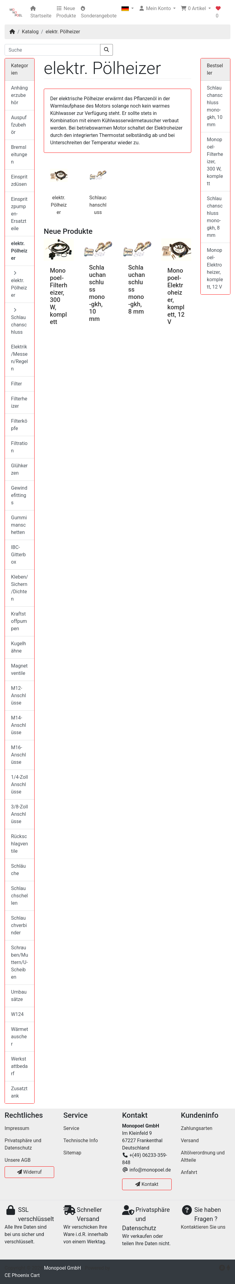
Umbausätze (19, 995)
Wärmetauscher (19, 1036)
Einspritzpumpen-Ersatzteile (19, 213)
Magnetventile (19, 669)
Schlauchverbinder (19, 925)
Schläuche (18, 869)
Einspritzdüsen (19, 180)
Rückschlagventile (19, 843)
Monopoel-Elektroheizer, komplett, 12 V (215, 268)
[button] (127, 8)
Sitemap (72, 1153)
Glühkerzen (19, 469)
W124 (17, 1014)
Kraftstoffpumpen (19, 621)
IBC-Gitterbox (18, 554)
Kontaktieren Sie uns (203, 1227)
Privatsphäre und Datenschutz (23, 1144)
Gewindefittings (19, 495)
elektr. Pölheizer (63, 32)
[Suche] (52, 50)
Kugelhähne (18, 647)
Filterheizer (19, 402)
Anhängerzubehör (19, 95)
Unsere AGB (18, 1160)
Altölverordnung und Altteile (203, 1156)
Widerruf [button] (29, 1172)
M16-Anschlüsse (18, 755)
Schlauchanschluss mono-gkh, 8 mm (214, 217)
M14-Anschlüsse (18, 725)
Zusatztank (19, 1092)
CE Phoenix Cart (22, 1275)
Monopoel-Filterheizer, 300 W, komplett (58, 296)
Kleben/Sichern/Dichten (19, 588)
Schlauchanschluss (97, 205)
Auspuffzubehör (19, 125)
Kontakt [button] (146, 1184)
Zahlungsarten (196, 1128)
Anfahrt (189, 1172)
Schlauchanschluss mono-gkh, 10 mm (97, 293)
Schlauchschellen (19, 895)
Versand (190, 1140)
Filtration (19, 447)
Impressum (17, 1128)
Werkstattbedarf (19, 1066)
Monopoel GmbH (62, 1268)
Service (71, 1128)
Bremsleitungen (19, 154)
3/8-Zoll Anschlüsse (19, 814)
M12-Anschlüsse (18, 695)
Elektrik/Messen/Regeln (19, 358)
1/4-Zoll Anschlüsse (19, 784)
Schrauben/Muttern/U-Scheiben (19, 962)
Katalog (30, 32)
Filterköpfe (19, 424)
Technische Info (80, 1140)
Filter (16, 384)
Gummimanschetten (19, 525)
